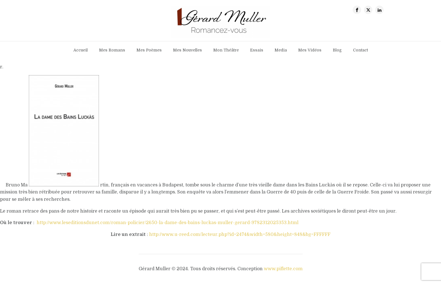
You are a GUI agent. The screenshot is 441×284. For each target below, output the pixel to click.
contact (360, 50)
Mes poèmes (149, 50)
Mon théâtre (226, 50)
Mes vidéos (309, 50)
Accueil (80, 50)
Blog (337, 50)
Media (280, 50)
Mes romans (112, 50)
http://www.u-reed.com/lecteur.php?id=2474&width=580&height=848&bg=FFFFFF (239, 234)
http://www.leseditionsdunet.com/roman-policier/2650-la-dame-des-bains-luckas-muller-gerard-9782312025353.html (167, 222)
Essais (256, 50)
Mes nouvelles (187, 50)
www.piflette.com (283, 268)
